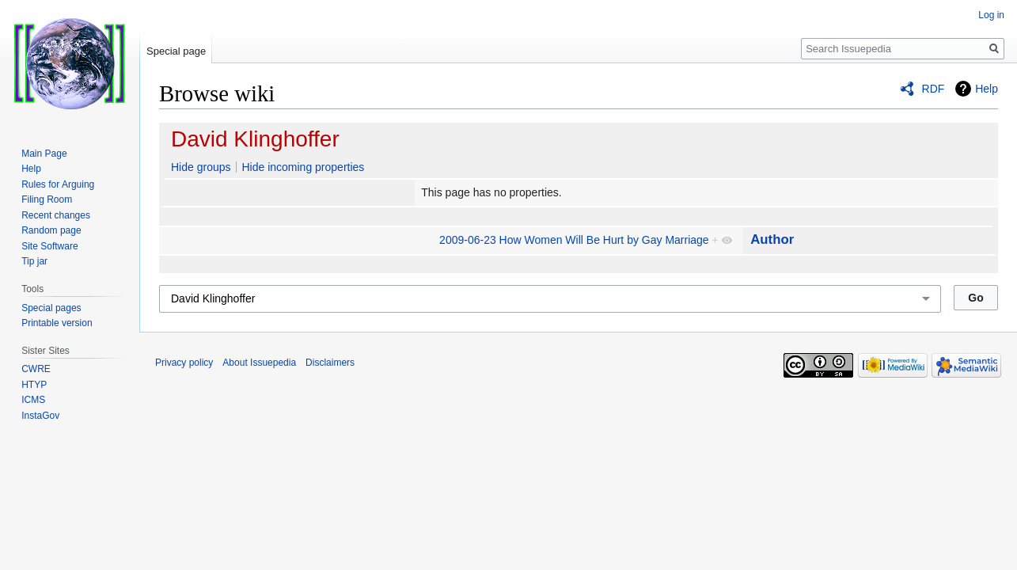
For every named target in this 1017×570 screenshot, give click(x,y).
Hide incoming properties (302, 167)
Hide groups (201, 167)
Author (772, 239)
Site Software (49, 246)
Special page (176, 51)
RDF (933, 88)
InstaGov (40, 415)
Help (986, 88)
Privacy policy (184, 362)
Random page (51, 230)
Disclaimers (330, 362)
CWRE (36, 368)
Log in (991, 15)
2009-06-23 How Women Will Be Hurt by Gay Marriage (574, 240)
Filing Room (46, 199)
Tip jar (34, 261)
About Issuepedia (259, 362)
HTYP (34, 384)
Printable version (56, 323)
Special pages (51, 308)
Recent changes (55, 215)
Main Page (43, 153)
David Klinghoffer (255, 139)
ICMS (33, 399)
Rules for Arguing (57, 184)
